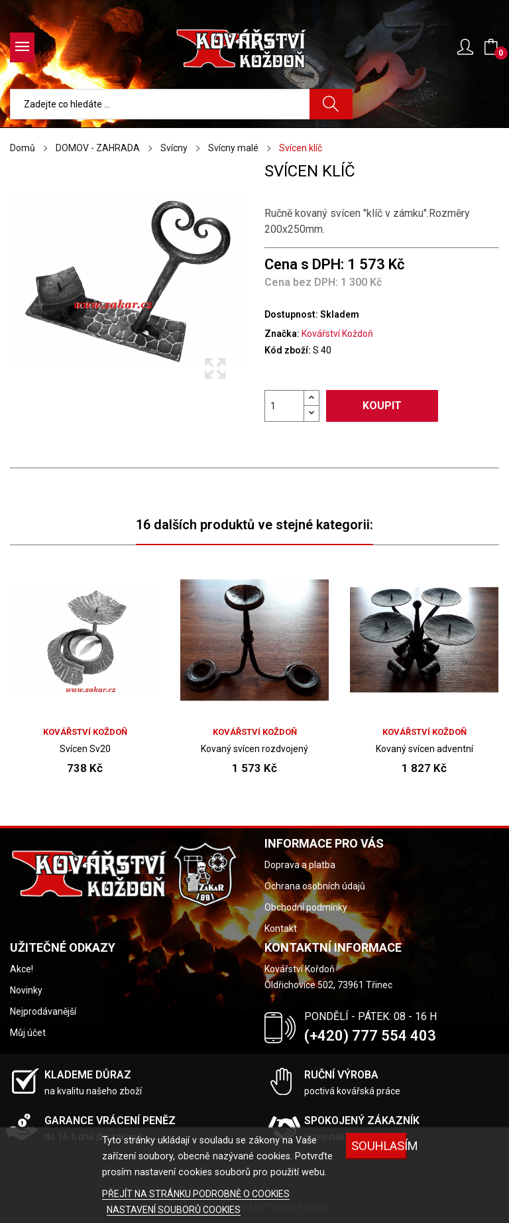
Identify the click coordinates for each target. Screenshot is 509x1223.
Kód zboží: (287, 350)
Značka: (282, 333)
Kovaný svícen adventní (424, 748)
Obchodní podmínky (305, 907)
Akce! (21, 969)
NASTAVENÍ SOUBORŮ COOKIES (174, 1209)
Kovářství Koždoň (337, 333)
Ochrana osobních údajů (314, 886)
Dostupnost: (291, 314)
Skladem (339, 314)
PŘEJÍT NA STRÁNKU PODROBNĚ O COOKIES (196, 1194)
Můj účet (28, 1032)
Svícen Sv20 (85, 748)
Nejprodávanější (43, 1011)
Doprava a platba (299, 865)
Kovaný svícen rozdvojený (254, 748)
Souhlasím (379, 1146)
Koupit (382, 405)
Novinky (26, 990)
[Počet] (284, 406)
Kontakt (280, 928)
